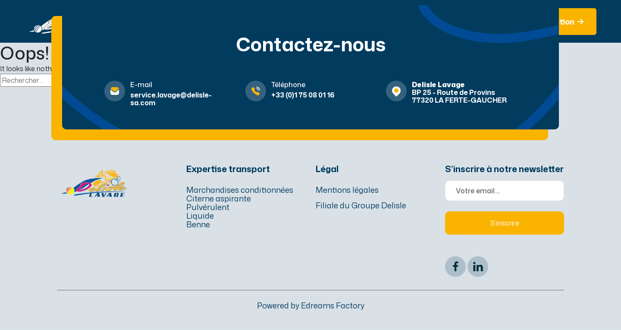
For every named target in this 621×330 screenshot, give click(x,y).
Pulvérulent (207, 207)
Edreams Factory (332, 305)
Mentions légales (347, 189)
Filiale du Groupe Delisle (361, 205)
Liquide (200, 215)
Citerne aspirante (218, 198)
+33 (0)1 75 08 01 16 (303, 95)
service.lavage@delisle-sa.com (171, 99)
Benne (198, 224)
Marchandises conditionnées (239, 189)
